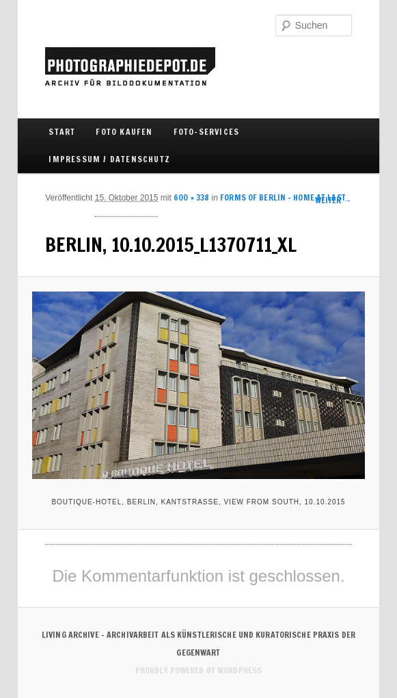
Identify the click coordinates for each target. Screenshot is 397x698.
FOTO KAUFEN (124, 132)
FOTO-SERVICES (207, 132)
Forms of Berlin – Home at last (283, 197)
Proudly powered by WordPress (198, 670)
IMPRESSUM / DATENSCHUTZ (109, 159)
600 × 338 (191, 197)
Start (62, 132)
